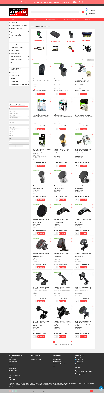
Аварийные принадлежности (15, 357)
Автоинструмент (13, 81)
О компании (11, 5)
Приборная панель (14, 123)
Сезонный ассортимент (73, 19)
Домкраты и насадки (14, 41)
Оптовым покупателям (36, 359)
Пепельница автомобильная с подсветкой (61, 80)
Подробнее (86, 391)
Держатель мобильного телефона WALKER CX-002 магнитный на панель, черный (83, 187)
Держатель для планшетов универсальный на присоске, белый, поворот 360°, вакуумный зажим (41, 116)
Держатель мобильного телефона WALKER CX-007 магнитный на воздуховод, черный (41, 255)
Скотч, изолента (13, 63)
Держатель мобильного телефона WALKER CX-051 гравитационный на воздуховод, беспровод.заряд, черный (62, 323)
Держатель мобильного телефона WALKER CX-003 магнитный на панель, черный (41, 221)
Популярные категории (15, 355)
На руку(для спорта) (14, 105)
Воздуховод (13, 115)
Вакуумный (12, 99)
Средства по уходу (14, 50)
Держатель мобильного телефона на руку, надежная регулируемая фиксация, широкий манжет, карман (84, 116)
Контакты (42, 5)
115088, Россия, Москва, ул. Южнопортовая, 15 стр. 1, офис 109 (84, 370)
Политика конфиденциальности (60, 363)
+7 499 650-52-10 (90, 12)
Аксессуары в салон (14, 53)
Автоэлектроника (14, 75)
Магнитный (13, 103)
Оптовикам (35, 19)
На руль (12, 121)
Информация (57, 355)
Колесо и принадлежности (14, 375)
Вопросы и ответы (35, 5)
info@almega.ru (90, 15)
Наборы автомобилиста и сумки (17, 25)
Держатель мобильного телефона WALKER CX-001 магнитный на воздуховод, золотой (62, 151)
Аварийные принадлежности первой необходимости (18, 35)
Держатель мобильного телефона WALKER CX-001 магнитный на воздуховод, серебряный (83, 151)
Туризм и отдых (12, 379)
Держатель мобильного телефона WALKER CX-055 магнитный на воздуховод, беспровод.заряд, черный (83, 323)
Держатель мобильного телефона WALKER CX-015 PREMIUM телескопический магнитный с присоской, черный (41, 323)
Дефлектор (12, 117)
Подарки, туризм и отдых (15, 47)
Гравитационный (14, 101)
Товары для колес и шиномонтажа (17, 69)
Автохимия (12, 66)
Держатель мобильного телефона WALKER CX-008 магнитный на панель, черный (62, 255)
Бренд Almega (13, 22)
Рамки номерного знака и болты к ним (17, 32)
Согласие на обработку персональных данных (63, 364)
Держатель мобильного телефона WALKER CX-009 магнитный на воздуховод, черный (83, 255)
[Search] (55, 12)
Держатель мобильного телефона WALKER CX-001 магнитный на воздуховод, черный (41, 187)
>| (71, 342)
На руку (12, 119)
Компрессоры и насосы (15, 44)
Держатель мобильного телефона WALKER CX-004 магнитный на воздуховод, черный (83, 221)
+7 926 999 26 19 (90, 11)
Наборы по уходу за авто (15, 28)
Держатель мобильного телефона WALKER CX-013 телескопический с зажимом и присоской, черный (83, 289)
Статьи (54, 366)
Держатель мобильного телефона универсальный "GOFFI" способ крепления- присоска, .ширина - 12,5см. (83, 81)
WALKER (12, 110)
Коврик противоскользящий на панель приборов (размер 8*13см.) (41, 80)
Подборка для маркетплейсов (53, 19)
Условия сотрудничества (18, 5)
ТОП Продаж (88, 19)
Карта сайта (11, 386)
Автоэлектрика (13, 72)
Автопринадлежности (15, 60)
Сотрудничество (35, 355)
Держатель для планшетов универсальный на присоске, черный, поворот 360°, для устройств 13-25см (63, 116)
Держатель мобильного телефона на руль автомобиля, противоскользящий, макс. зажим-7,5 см (42, 151)
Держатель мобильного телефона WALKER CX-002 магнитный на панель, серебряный (62, 187)
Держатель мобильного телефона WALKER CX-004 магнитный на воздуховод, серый (62, 221)
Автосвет (12, 78)
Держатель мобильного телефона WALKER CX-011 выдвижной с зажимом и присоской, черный (41, 289)
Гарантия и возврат (57, 361)
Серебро (12, 128)
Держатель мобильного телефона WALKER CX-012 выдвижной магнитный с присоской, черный (62, 289)
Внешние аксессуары (14, 56)
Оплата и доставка (27, 5)
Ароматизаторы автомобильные (17, 85)
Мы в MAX (89, 9)
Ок (91, 391)
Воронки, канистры (14, 38)
